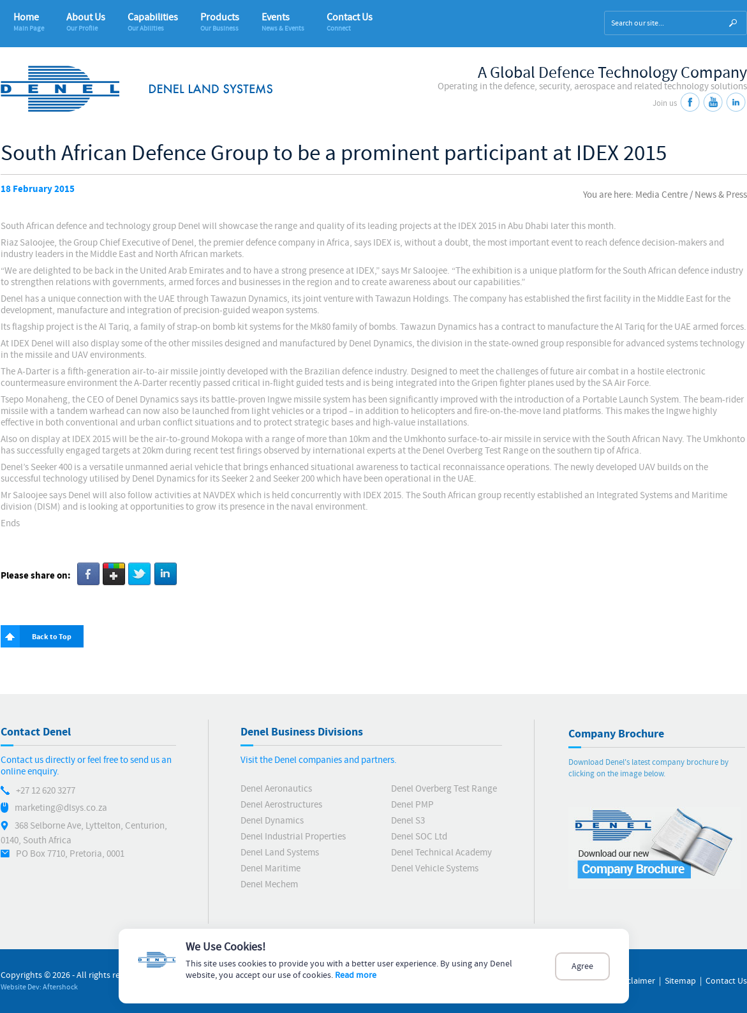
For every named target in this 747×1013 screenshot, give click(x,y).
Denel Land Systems (279, 853)
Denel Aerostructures (281, 805)
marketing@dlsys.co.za (61, 808)
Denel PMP (412, 805)
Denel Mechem (269, 884)
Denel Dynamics (272, 821)
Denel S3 (408, 821)
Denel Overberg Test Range (444, 789)
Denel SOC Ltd (419, 837)
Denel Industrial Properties (293, 837)
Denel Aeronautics (276, 789)
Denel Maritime (270, 868)
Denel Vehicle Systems (434, 868)
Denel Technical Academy (441, 853)
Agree (582, 966)
